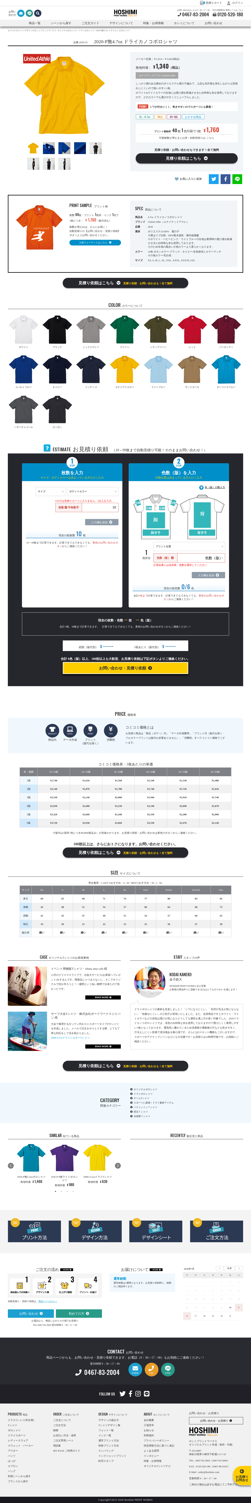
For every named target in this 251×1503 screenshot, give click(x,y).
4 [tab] (73, 1191)
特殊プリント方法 (108, 1445)
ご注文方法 (59, 1425)
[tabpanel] (31, 1164)
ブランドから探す (18, 1481)
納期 (55, 1430)
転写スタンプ (106, 1460)
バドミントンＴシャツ (145, 1107)
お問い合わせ (213, 23)
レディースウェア (18, 1440)
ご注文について (62, 1420)
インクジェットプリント (112, 1455)
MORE (66, 1270)
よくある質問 (151, 1450)
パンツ (11, 1455)
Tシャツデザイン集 (109, 1425)
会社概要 (149, 1420)
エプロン (13, 1466)
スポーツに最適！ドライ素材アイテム (154, 1102)
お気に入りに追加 (191, 178)
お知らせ (149, 1430)
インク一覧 (104, 1435)
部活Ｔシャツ (141, 1111)
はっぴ (11, 1460)
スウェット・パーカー (20, 1445)
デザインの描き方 (108, 1420)
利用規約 (149, 1435)
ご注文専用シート (63, 1440)
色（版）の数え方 (215, 487)
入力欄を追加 (99, 522)
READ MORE (101, 997)
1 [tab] (55, 1191)
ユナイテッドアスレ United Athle (157, 75)
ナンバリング (106, 1450)
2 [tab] (61, 1191)
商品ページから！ (47, 1301)
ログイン (235, 2)
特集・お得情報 (153, 1460)
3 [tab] (67, 1191)
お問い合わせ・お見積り (214, 1420)
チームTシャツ (141, 1098)
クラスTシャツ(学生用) (21, 1420)
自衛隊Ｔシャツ (142, 1116)
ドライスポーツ (17, 1435)
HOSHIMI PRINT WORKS (125, 13)
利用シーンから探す (19, 1476)
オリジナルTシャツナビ (157, 1466)
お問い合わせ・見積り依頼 (122, 668)
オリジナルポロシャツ (145, 1089)
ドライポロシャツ (143, 1094)
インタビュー (151, 1455)
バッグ (11, 1471)
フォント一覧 (106, 1430)
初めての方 (76, 1313)
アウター (13, 1450)
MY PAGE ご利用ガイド (66, 1450)
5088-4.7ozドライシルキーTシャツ (70, 1037)
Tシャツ (12, 1425)
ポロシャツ (14, 1430)
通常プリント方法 (108, 1440)
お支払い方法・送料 (64, 1435)
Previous (11, 1166)
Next (118, 1166)
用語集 (57, 1445)
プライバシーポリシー (156, 1440)
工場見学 (149, 1425)
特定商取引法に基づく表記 (159, 1445)
